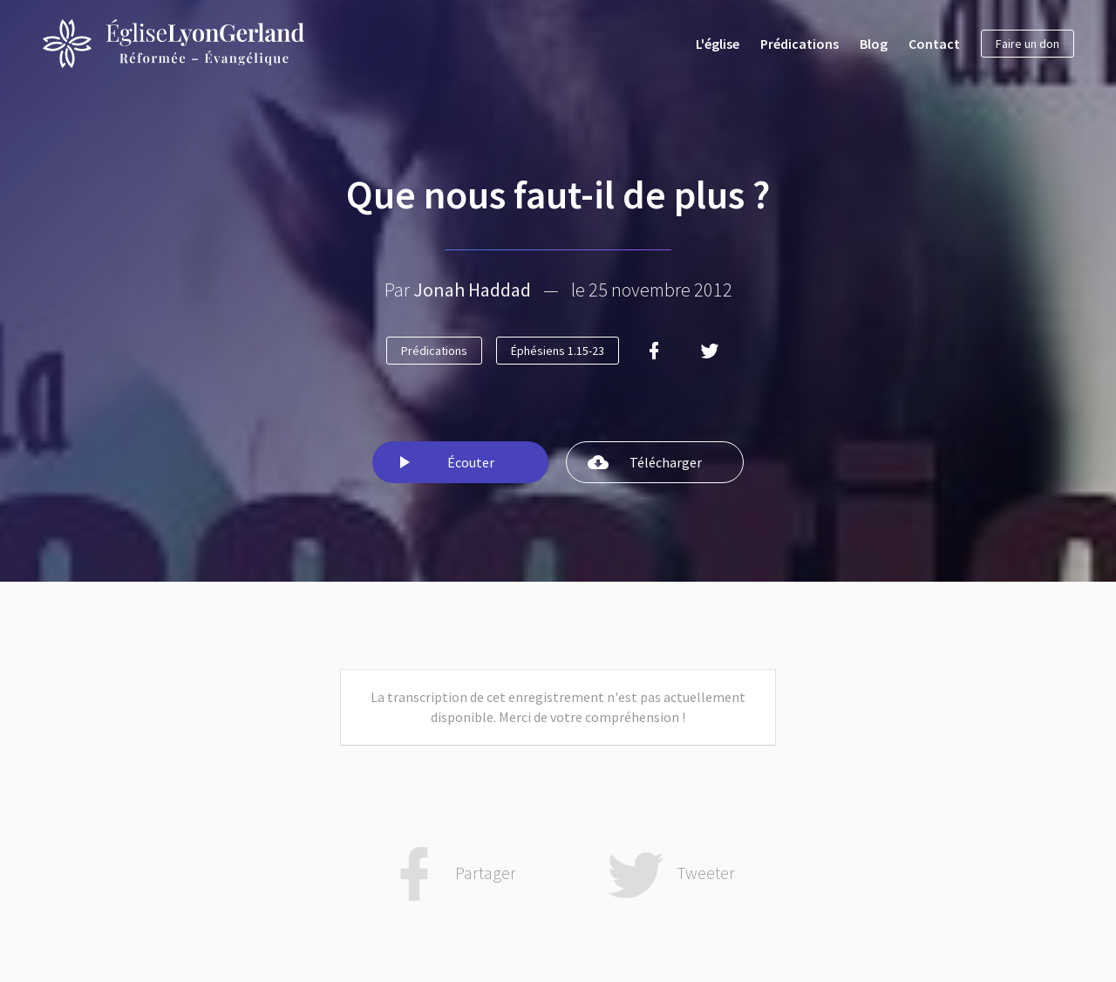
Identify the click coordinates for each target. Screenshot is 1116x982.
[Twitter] (710, 351)
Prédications (799, 43)
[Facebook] (654, 351)
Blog (874, 43)
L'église (717, 43)
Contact (934, 43)
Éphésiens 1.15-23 (557, 351)
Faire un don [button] (1027, 44)
